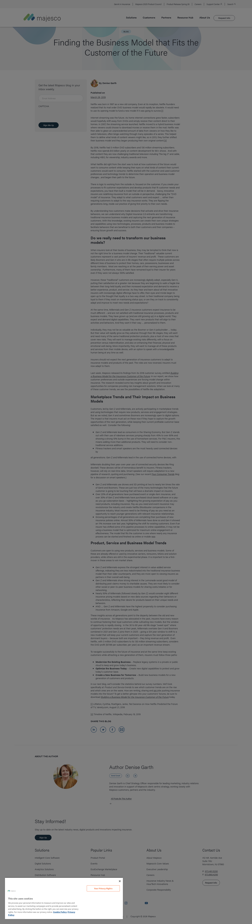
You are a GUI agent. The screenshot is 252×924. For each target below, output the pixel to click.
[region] (64, 898)
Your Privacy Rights (103, 888)
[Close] (120, 881)
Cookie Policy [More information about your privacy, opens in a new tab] (60, 911)
